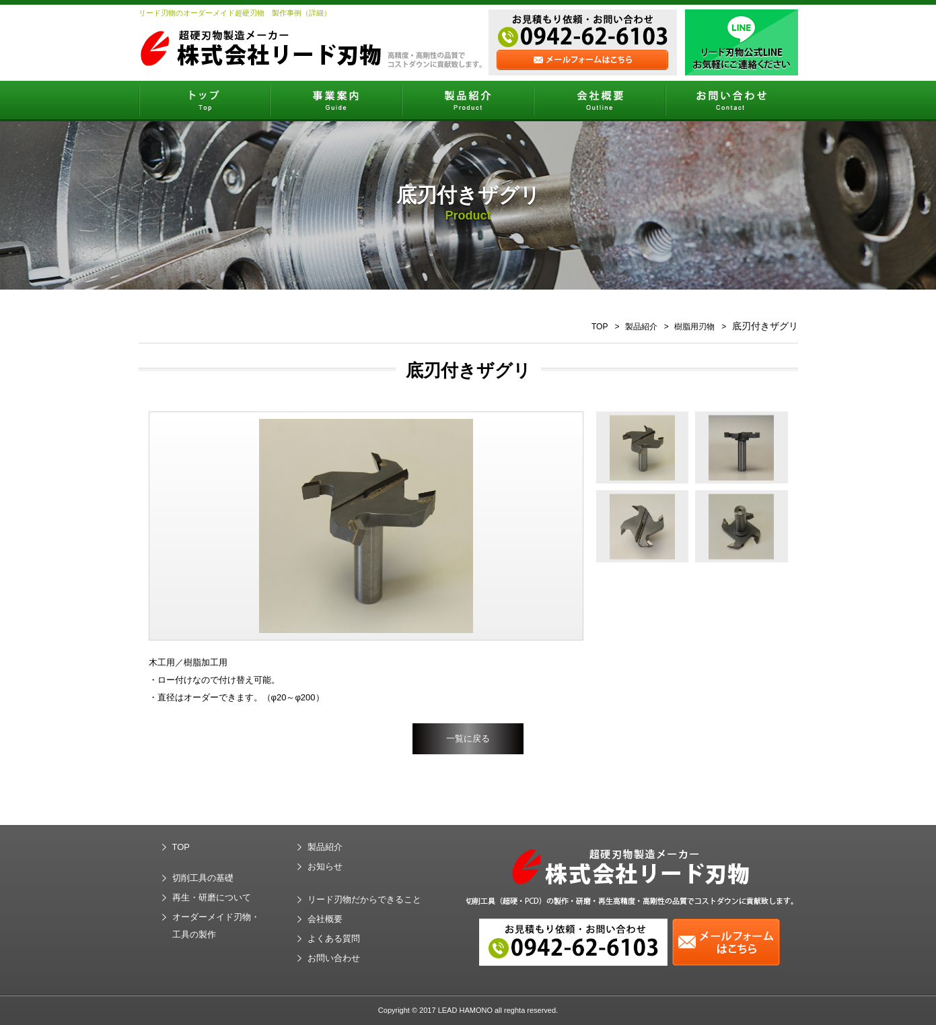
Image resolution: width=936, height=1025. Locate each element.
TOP (599, 326)
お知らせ (325, 866)
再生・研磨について (211, 897)
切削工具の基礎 (202, 878)
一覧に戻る (468, 738)
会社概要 (325, 919)
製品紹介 (641, 326)
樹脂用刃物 (694, 326)
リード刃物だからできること (364, 899)
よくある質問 (334, 938)
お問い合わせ (334, 958)
